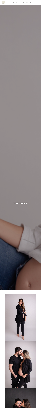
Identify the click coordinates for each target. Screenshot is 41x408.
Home (13, 2)
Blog (20, 2)
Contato (23, 2)
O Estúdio (27, 2)
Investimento (31, 2)
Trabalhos (17, 2)
